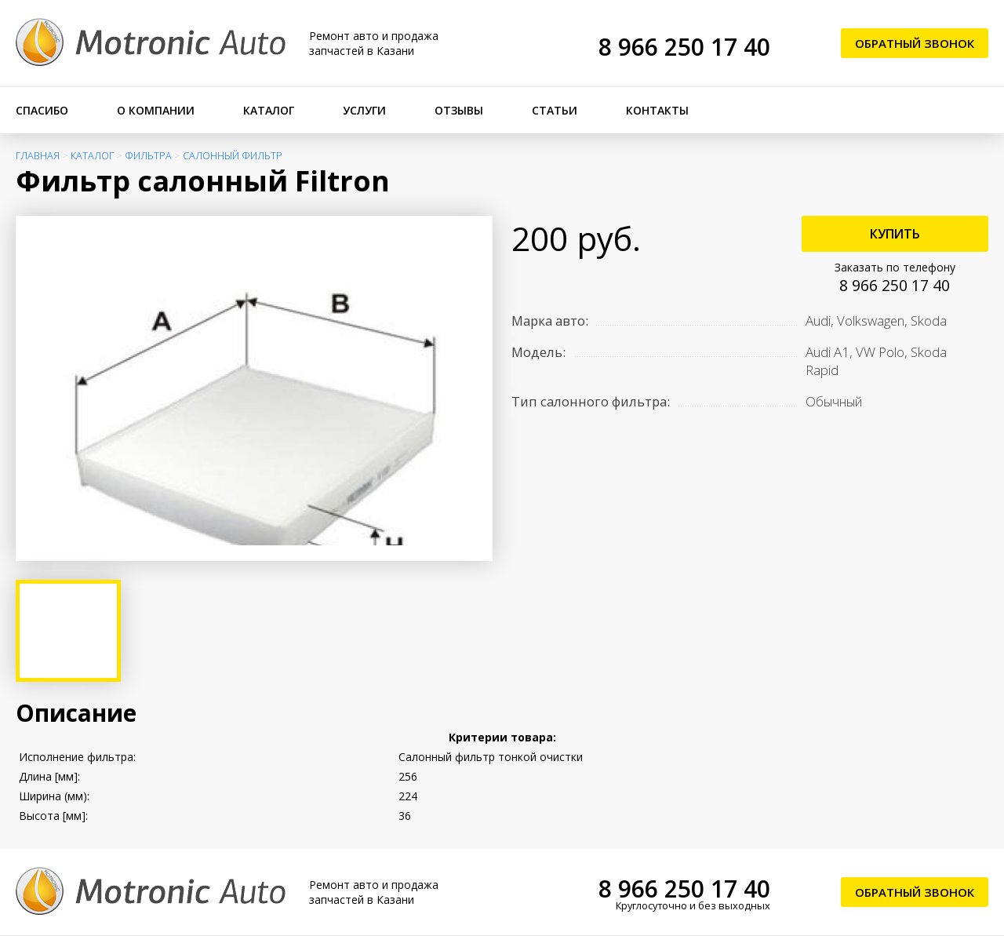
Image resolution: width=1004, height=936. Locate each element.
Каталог (268, 110)
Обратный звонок (914, 43)
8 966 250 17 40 (684, 47)
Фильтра (148, 155)
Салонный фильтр (232, 155)
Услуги (364, 110)
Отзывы (459, 110)
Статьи (554, 110)
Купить (895, 233)
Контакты (657, 110)
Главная (38, 155)
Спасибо (42, 110)
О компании (156, 110)
